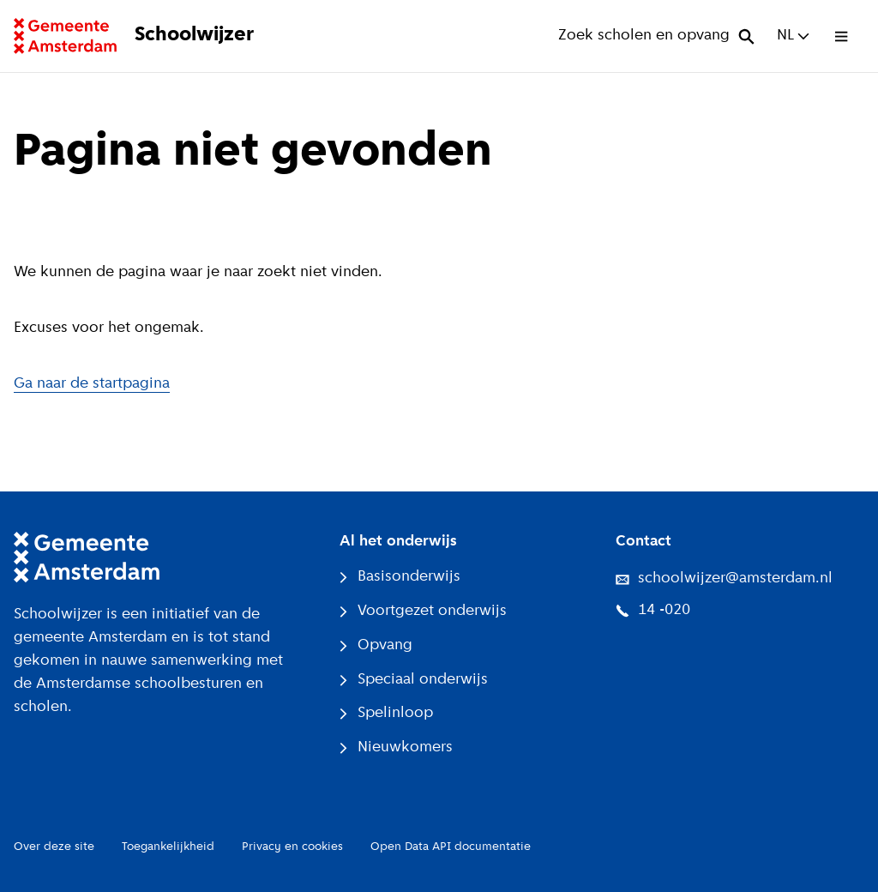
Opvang (376, 645)
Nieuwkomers (396, 747)
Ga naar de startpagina (92, 384)
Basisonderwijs (400, 577)
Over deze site (54, 847)
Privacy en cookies (292, 847)
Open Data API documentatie (450, 847)
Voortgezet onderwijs (423, 611)
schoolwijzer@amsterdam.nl (724, 578)
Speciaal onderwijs (414, 680)
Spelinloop (386, 713)
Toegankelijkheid (168, 847)
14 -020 (653, 610)
